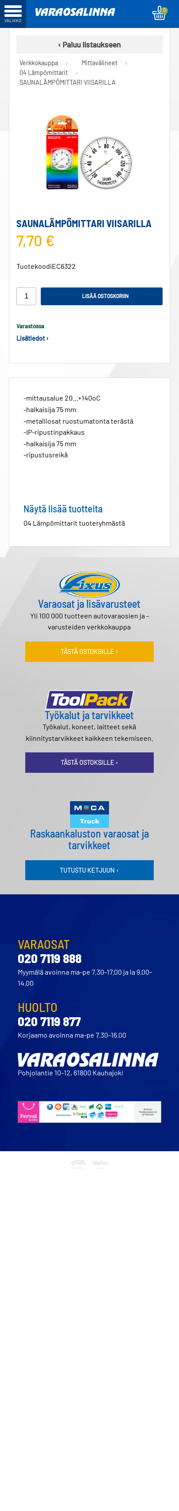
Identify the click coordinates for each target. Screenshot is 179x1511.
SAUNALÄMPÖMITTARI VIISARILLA (67, 82)
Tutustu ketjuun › (89, 870)
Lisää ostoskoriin (105, 296)
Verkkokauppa (38, 63)
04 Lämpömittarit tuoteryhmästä (74, 523)
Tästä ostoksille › (89, 651)
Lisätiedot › (32, 338)
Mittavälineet (99, 63)
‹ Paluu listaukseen (89, 44)
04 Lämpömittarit (43, 72)
